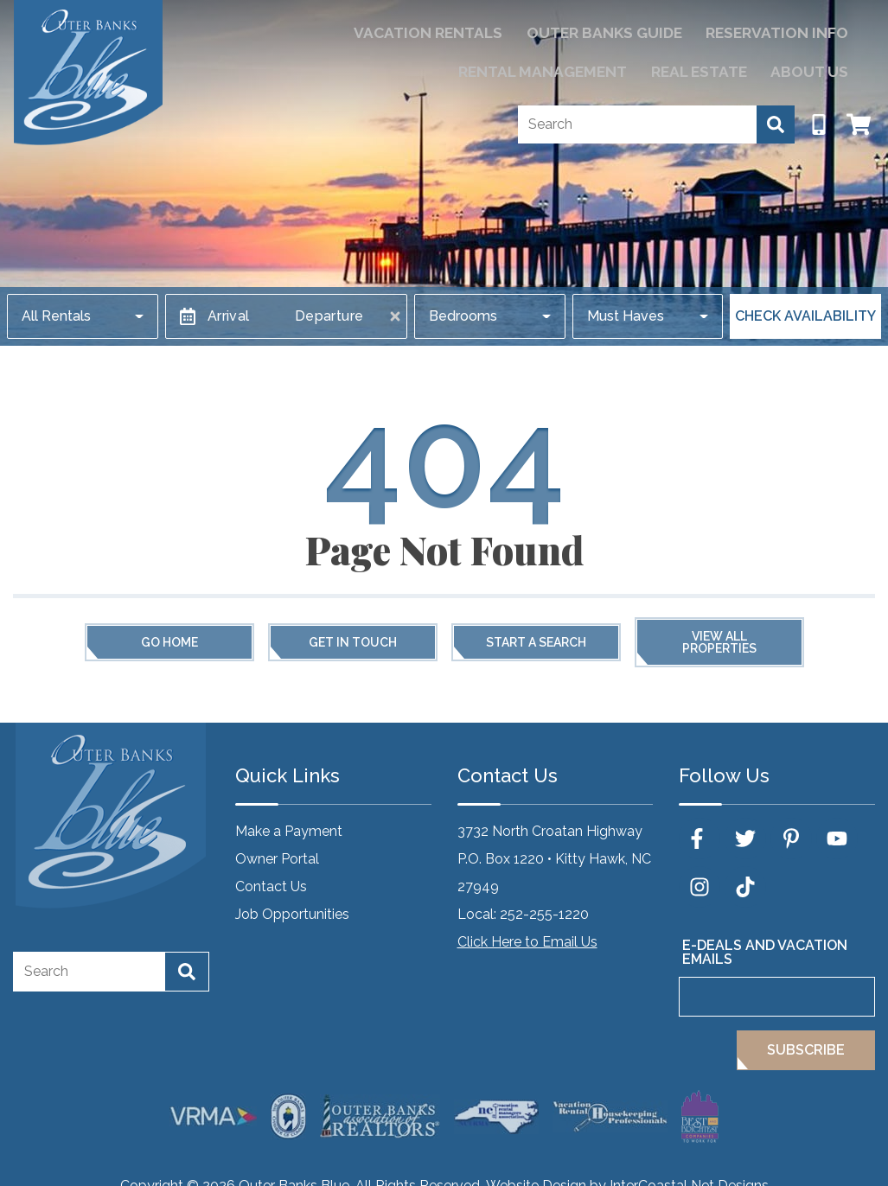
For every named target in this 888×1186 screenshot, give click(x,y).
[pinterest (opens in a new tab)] (791, 838)
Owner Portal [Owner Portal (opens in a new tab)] (277, 859)
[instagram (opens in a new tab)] (699, 887)
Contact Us (271, 886)
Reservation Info (613, 30)
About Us (817, 65)
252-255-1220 (544, 914)
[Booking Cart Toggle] (858, 115)
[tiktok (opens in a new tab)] (745, 887)
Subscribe (806, 1050)
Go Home (169, 642)
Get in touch (353, 642)
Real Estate (721, 65)
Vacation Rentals (305, 30)
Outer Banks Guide (460, 30)
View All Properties (719, 642)
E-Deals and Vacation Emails (764, 952)
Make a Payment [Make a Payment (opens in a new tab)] (288, 831)
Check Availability (805, 316)
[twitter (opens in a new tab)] (745, 838)
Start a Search (536, 642)
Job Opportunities (292, 914)
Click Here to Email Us (527, 942)
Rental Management (773, 30)
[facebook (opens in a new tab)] (699, 838)
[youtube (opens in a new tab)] (837, 838)
